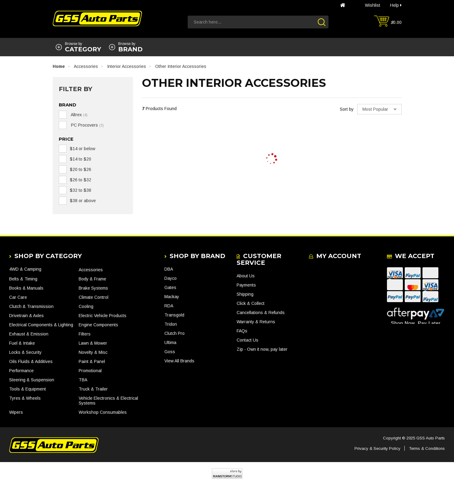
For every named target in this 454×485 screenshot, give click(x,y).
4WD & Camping (25, 269)
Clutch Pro (174, 333)
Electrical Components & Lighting (41, 324)
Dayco (170, 278)
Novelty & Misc (93, 352)
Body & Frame (92, 278)
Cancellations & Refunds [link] (261, 312)
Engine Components (98, 324)
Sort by (347, 109)
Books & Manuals (26, 288)
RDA (168, 305)
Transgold (174, 315)
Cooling (86, 306)
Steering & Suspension (31, 379)
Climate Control (93, 297)
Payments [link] (246, 285)
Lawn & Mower (93, 343)
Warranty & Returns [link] (256, 321)
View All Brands (179, 360)
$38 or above (83, 200)
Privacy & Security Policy (377, 448)
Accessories (91, 269)
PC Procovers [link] (87, 125)
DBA (168, 269)
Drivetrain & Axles (26, 315)
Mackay (171, 296)
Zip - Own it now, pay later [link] (262, 349)
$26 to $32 (80, 179)
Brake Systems (93, 288)
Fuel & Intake (22, 343)
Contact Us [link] (247, 340)
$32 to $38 (80, 190)
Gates (170, 287)
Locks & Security (25, 352)
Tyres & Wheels (25, 398)
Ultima (170, 342)
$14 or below (82, 148)
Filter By (75, 89)
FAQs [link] (242, 330)
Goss (169, 351)
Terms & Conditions (427, 448)
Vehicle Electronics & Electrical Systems (108, 400)
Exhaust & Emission (28, 333)
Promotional (90, 370)
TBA (83, 379)
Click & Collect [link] (251, 303)
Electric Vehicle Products (102, 315)
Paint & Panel (92, 361)
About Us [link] (246, 275)
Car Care (18, 297)
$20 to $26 (80, 169)
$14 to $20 (80, 159)
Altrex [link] (79, 114)
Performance (21, 370)
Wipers (16, 412)
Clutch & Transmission (31, 306)
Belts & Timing (23, 278)
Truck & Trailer (93, 389)
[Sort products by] (379, 109)
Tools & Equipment (27, 389)
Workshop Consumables (103, 412)
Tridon (170, 324)
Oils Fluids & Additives (31, 361)
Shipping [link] (245, 294)
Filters (85, 333)
